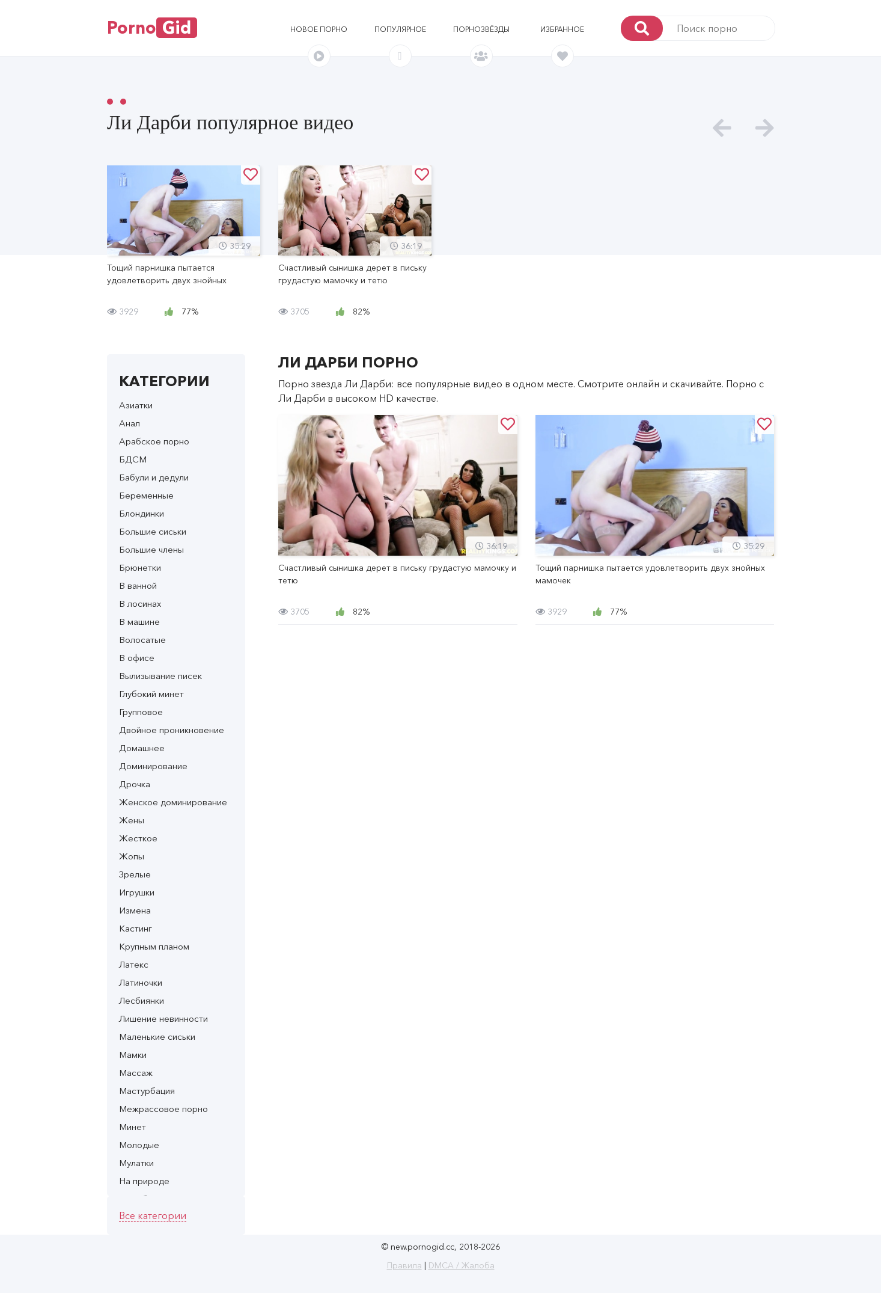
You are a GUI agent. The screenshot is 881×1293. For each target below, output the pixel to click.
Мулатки (136, 1163)
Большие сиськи (152, 531)
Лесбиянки (141, 1000)
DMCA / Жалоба (461, 1265)
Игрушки (136, 892)
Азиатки (136, 405)
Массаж (136, 1072)
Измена (135, 910)
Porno (152, 27)
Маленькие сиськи (157, 1036)
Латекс (133, 964)
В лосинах (140, 603)
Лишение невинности (163, 1018)
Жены (131, 820)
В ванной (138, 585)
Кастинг (135, 928)
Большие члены (151, 549)
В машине (139, 621)
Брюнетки (140, 567)
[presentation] (722, 128)
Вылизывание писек (160, 675)
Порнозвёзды (481, 29)
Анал (129, 423)
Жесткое (138, 838)
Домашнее (142, 748)
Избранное (562, 29)
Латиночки (140, 982)
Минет (132, 1126)
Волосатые (142, 639)
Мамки (133, 1054)
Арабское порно (154, 441)
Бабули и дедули (154, 477)
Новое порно (318, 29)
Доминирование (153, 766)
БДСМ (133, 459)
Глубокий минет (151, 693)
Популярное (400, 29)
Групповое (141, 711)
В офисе (136, 657)
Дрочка (134, 784)
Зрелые (135, 874)
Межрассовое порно (163, 1108)
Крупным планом (154, 946)
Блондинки (141, 513)
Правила (404, 1265)
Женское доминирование (173, 802)
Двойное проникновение (171, 730)
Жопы (131, 856)
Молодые (139, 1144)
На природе (144, 1181)
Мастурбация (147, 1090)
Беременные (146, 495)
